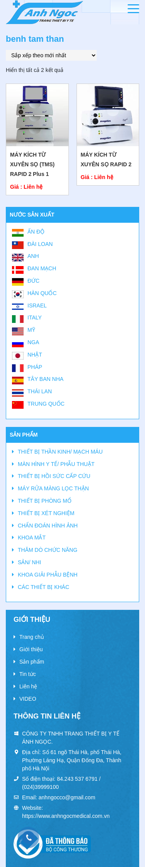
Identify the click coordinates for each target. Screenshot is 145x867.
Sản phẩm (31, 662)
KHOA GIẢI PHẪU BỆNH (47, 575)
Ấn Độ (35, 232)
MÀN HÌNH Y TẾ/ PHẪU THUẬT (56, 464)
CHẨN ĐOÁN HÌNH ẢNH (48, 525)
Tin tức (27, 674)
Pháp (34, 367)
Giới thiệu (31, 649)
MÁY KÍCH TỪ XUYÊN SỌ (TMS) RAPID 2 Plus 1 (32, 164)
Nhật (34, 355)
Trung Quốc (46, 404)
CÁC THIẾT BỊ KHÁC (43, 587)
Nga (33, 342)
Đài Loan (40, 244)
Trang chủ (31, 637)
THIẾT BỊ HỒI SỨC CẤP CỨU (54, 476)
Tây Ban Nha (45, 379)
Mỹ (31, 330)
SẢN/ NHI (29, 562)
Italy (34, 317)
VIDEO (27, 699)
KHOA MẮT (32, 537)
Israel (37, 305)
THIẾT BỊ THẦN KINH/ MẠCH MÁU (60, 452)
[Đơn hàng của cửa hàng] (51, 55)
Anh (33, 256)
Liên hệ (28, 686)
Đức (33, 281)
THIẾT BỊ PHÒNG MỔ (45, 501)
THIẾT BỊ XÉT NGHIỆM (46, 513)
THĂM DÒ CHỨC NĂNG (47, 550)
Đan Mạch (41, 268)
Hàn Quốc (42, 293)
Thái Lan (39, 391)
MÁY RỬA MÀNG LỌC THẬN (53, 488)
